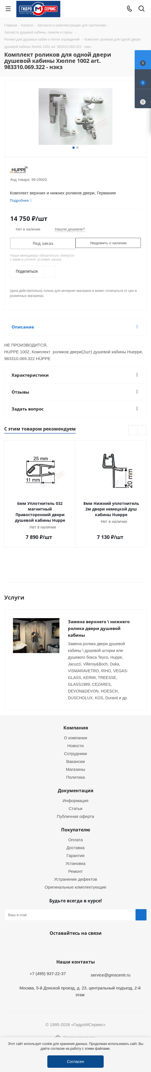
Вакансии (75, 761)
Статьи (76, 808)
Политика (75, 777)
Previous (133, 430)
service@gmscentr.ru (110, 975)
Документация (75, 790)
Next (142, 430)
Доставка (75, 847)
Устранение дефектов (75, 879)
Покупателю (75, 830)
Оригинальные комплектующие (75, 887)
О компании (75, 737)
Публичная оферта (75, 816)
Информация (75, 800)
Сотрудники (75, 753)
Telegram (141, 1032)
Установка (76, 863)
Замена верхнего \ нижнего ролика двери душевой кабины (99, 628)
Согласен (75, 1061)
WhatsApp (74, 946)
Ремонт (75, 871)
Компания (75, 728)
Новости (75, 745)
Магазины (75, 769)
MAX (88, 946)
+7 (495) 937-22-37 (48, 973)
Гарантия (75, 855)
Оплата (75, 839)
